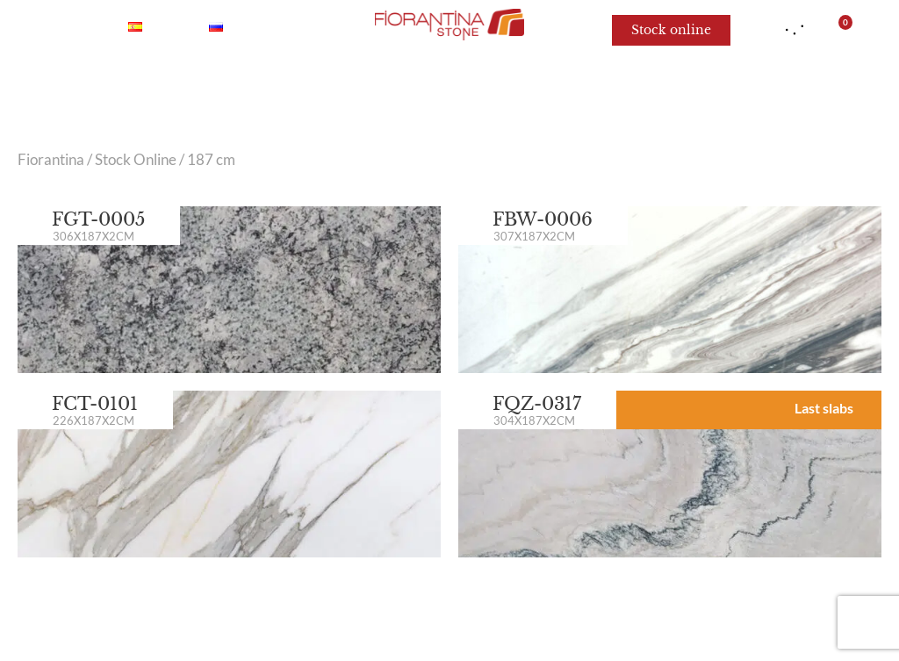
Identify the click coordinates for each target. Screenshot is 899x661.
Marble (127, 88)
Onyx (210, 88)
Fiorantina (51, 160)
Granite (403, 88)
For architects (747, 88)
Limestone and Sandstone (563, 88)
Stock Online (135, 160)
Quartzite (302, 88)
